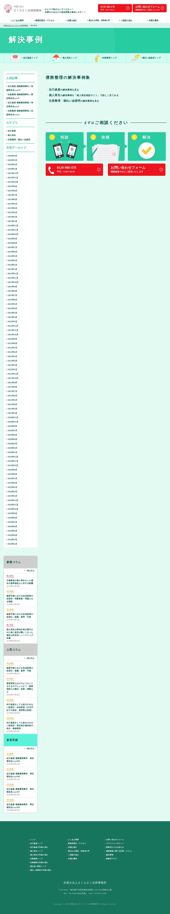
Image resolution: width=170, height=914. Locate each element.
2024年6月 (11, 252)
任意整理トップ (105, 58)
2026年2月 (11, 165)
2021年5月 (11, 400)
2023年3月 (11, 313)
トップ (32, 840)
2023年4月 (11, 308)
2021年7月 (11, 391)
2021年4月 (11, 404)
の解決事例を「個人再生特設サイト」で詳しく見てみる (83, 95)
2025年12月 (12, 173)
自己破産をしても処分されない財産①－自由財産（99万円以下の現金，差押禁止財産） (20, 705)
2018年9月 (11, 513)
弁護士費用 (152, 20)
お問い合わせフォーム (114, 840)
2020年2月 (11, 448)
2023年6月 (11, 300)
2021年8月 (11, 387)
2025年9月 (11, 186)
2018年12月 (12, 500)
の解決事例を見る (74, 101)
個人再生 (11, 135)
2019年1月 (11, 496)
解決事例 (109, 855)
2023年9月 (11, 287)
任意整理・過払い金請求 (18, 140)
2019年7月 (11, 479)
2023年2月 (11, 317)
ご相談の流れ (125, 20)
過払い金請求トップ (146, 58)
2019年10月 (12, 465)
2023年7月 (11, 295)
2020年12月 (12, 417)
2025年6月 (11, 199)
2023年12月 (12, 274)
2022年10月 (12, 335)
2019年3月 (11, 487)
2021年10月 (12, 378)
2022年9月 (11, 339)
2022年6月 (11, 352)
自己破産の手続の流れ (38, 847)
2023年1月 (11, 322)
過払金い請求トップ (37, 866)
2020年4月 (11, 439)
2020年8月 (11, 426)
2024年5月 (11, 256)
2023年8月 (11, 291)
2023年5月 (11, 304)
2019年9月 (11, 470)
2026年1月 (11, 169)
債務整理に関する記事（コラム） (119, 851)
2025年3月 (11, 212)
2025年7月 (11, 195)
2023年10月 (12, 282)
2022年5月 (11, 356)
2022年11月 (12, 330)
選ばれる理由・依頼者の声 (98, 20)
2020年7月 (11, 431)
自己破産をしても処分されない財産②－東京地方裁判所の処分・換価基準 (20, 723)
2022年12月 (12, 326)
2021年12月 (12, 374)
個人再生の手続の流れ (38, 855)
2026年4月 (11, 156)
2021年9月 (11, 383)
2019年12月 (12, 457)
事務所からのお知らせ (114, 847)
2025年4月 (11, 208)
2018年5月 (11, 531)
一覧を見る (29, 571)
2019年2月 (11, 492)
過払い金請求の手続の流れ (40, 870)
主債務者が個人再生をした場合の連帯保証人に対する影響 (20, 579)
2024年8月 (11, 243)
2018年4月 (11, 535)
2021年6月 (11, 396)
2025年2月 (11, 217)
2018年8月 (11, 518)
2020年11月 (12, 422)
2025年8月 (11, 191)
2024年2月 (11, 265)
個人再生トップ (64, 58)
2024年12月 (12, 226)
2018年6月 (11, 526)
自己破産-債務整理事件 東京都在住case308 (20, 773)
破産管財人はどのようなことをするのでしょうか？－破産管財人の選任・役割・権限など (20, 685)
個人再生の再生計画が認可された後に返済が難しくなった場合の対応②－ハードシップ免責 (20, 631)
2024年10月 (12, 234)
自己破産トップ (24, 58)
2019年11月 (12, 461)
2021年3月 (11, 409)
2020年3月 (11, 444)
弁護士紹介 (71, 20)
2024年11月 (12, 230)
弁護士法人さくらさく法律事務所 (16, 25)
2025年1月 (11, 221)
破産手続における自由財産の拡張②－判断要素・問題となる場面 (20, 596)
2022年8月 (11, 343)
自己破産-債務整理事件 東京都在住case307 (20, 788)
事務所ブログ (111, 859)
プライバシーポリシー (114, 843)
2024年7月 (11, 247)
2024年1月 (11, 269)
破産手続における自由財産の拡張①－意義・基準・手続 (20, 613)
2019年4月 (11, 483)
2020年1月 (11, 452)
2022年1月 (11, 369)
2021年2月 (11, 413)
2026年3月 (11, 160)
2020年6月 (11, 435)
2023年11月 (12, 278)
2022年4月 (11, 361)
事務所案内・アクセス (44, 20)
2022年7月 (11, 348)
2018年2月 (11, 544)
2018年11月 (12, 505)
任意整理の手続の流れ (38, 862)
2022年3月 (11, 365)
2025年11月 (12, 178)
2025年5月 (11, 204)
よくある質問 (17, 20)
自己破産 (11, 131)
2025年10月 (12, 182)
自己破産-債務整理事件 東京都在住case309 (20, 757)
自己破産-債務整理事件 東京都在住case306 (20, 803)
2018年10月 (12, 509)
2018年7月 (11, 522)
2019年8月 (11, 474)
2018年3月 (11, 540)
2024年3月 (11, 260)
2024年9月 (11, 239)
